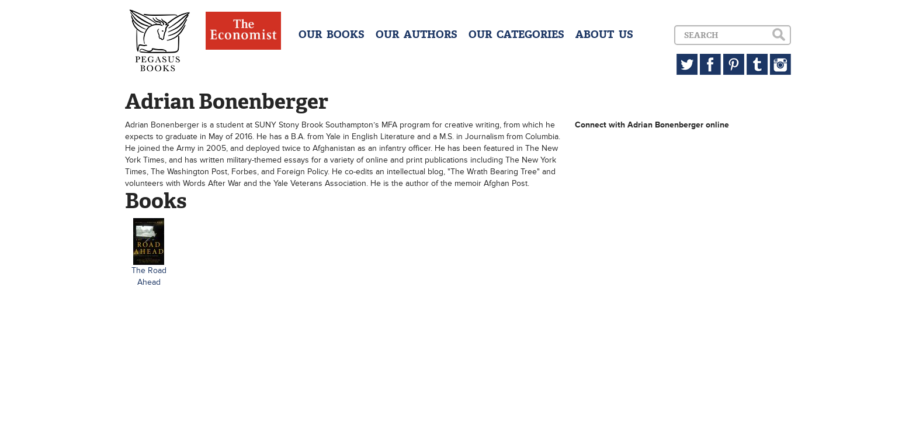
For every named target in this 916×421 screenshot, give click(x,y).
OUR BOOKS (332, 34)
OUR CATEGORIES (516, 34)
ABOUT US (604, 34)
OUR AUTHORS (416, 34)
